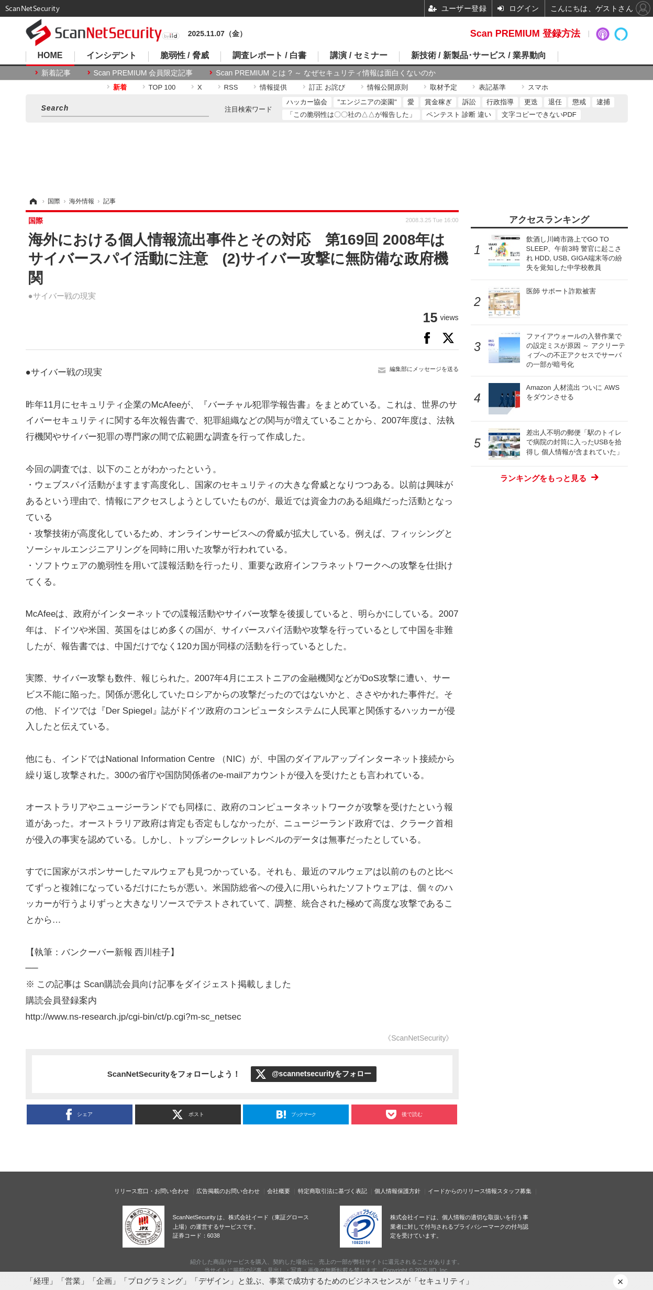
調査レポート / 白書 (269, 55)
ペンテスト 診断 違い (458, 114)
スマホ (538, 87)
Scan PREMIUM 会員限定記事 (143, 73)
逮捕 (603, 102)
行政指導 (500, 102)
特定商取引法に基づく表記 (332, 1191)
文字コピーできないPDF (539, 114)
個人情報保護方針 (397, 1191)
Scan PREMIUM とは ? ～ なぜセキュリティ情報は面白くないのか (325, 73)
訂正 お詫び (327, 87)
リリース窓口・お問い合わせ (151, 1191)
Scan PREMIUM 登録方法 (525, 33)
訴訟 (469, 102)
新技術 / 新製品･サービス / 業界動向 (479, 55)
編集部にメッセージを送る (424, 369)
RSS (231, 87)
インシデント (111, 55)
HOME (50, 55)
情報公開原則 (387, 87)
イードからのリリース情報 (462, 1191)
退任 (555, 102)
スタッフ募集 (514, 1191)
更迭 (531, 102)
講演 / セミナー (358, 55)
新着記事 (56, 73)
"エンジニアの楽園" (367, 102)
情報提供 (273, 87)
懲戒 (579, 102)
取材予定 (443, 87)
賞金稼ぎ (438, 102)
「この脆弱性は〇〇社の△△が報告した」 (351, 114)
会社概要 (278, 1191)
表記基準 (492, 87)
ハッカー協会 (306, 102)
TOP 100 (162, 87)
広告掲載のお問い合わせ (228, 1191)
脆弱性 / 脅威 (184, 55)
